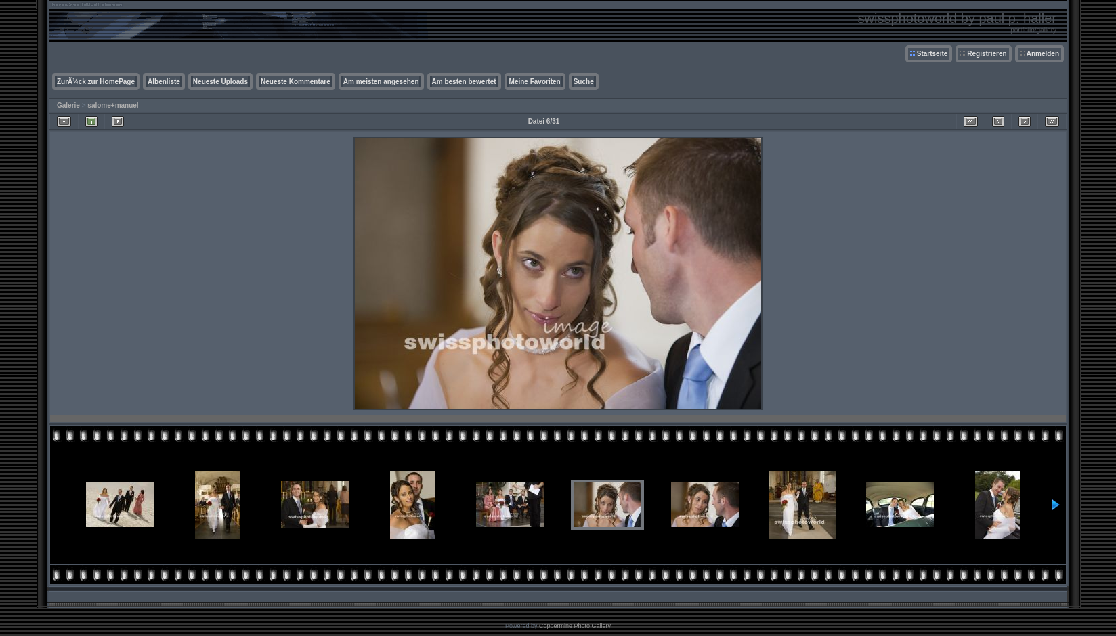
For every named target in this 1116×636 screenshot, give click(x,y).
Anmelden (1043, 54)
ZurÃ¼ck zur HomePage (96, 81)
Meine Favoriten (535, 81)
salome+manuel (112, 105)
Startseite (932, 54)
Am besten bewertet (464, 81)
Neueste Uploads (220, 81)
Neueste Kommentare (295, 81)
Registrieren (986, 54)
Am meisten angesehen (381, 81)
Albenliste (164, 81)
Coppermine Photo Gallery (575, 625)
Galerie (68, 105)
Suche (584, 81)
